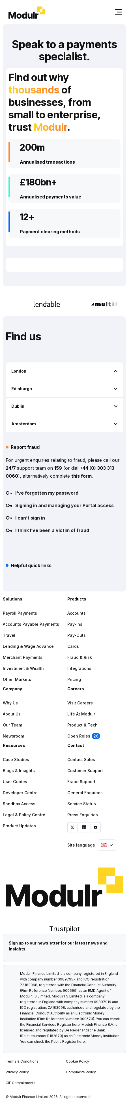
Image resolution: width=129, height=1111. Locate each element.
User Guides (15, 781)
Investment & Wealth (23, 668)
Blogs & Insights (19, 770)
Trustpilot (64, 929)
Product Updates (19, 825)
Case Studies (16, 759)
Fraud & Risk (79, 657)
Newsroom (13, 736)
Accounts (76, 613)
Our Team (12, 725)
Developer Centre (20, 792)
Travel (9, 635)
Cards (73, 646)
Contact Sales (81, 759)
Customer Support (85, 770)
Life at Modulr (81, 714)
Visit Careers (80, 702)
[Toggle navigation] (117, 12)
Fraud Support (81, 781)
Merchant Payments (22, 657)
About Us (12, 714)
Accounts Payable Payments (31, 624)
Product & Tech (82, 725)
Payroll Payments (20, 613)
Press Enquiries (82, 814)
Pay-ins (74, 624)
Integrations (79, 668)
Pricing (74, 679)
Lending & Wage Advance (28, 646)
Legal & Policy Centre (24, 814)
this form (81, 476)
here (76, 1024)
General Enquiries (85, 792)
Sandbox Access (19, 803)
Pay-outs (76, 635)
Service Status (81, 803)
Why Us (10, 702)
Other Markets (17, 679)
